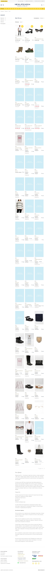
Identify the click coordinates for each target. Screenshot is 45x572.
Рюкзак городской (38, 125)
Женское (3, 19)
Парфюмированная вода (38, 260)
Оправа (26, 237)
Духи (26, 193)
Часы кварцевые (28, 304)
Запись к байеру (4, 560)
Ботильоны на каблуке (19, 58)
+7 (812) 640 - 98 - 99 (21, 559)
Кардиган (26, 282)
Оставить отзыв (21, 555)
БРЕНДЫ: (2, 8)
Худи (36, 103)
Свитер (16, 193)
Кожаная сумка (18, 125)
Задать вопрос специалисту (23, 560)
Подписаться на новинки (5, 563)
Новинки (2, 21)
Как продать (3, 552)
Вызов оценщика (4, 561)
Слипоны (17, 237)
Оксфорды (17, 80)
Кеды (16, 326)
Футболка (17, 282)
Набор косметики (38, 147)
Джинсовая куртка (18, 103)
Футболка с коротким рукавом (29, 81)
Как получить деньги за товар (6, 556)
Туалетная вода (18, 147)
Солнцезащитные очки (39, 38)
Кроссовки (27, 58)
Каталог (6, 11)
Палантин (36, 326)
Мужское (3, 18)
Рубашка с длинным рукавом (29, 148)
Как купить (3, 554)
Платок (36, 80)
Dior (9, 11)
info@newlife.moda (21, 554)
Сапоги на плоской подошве (28, 371)
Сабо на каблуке (18, 304)
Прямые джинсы (18, 38)
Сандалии (27, 38)
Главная (2, 11)
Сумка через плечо (28, 125)
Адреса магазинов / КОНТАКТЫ (7, 570)
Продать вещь (4, 1)
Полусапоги (37, 193)
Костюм (26, 170)
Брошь (16, 170)
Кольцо (26, 459)
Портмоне (36, 237)
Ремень (36, 59)
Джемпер (17, 393)
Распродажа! (3, 23)
